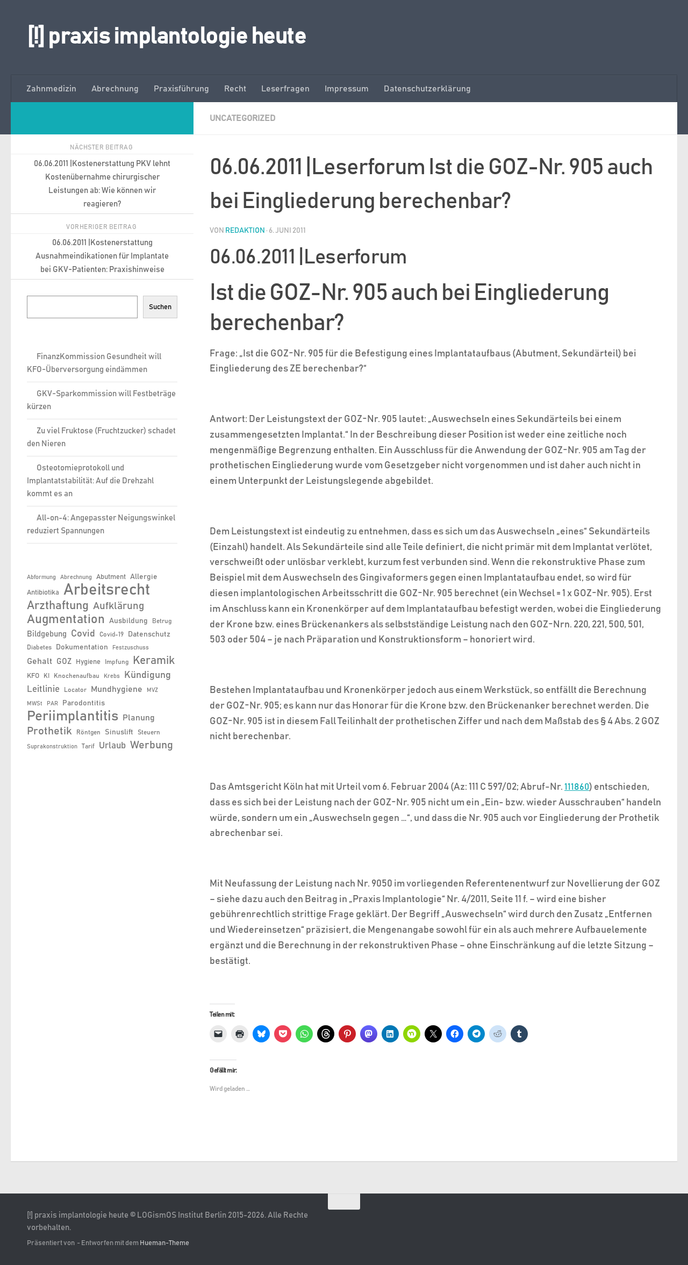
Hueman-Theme (164, 1242)
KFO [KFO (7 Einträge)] (33, 676)
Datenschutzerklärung (427, 88)
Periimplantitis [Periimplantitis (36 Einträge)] (72, 716)
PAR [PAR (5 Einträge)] (52, 703)
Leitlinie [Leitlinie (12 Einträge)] (43, 689)
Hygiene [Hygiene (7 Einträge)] (88, 662)
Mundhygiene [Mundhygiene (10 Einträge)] (116, 689)
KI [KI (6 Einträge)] (46, 676)
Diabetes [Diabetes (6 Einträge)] (39, 647)
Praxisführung (181, 88)
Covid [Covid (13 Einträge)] (83, 634)
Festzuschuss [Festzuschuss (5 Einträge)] (130, 648)
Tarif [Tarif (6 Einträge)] (88, 746)
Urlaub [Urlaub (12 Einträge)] (112, 745)
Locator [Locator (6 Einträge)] (75, 690)
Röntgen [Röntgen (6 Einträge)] (88, 732)
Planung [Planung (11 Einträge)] (139, 717)
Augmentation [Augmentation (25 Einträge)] (66, 619)
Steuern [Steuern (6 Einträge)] (149, 732)
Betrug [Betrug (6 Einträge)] (161, 621)
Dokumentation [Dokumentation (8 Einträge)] (82, 647)
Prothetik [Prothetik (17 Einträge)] (49, 731)
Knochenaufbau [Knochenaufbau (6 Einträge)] (76, 676)
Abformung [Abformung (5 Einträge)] (41, 577)
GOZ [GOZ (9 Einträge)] (63, 661)
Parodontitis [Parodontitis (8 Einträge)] (83, 703)
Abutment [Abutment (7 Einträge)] (111, 577)
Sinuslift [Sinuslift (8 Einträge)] (119, 732)
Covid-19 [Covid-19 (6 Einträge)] (111, 634)
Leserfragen (285, 88)
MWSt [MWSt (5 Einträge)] (34, 703)
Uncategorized (243, 118)
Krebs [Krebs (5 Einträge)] (112, 676)
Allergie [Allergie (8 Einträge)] (143, 577)
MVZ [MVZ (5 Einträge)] (152, 690)
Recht (235, 88)
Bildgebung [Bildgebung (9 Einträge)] (47, 634)
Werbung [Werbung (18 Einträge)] (151, 745)
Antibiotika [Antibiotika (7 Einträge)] (43, 592)
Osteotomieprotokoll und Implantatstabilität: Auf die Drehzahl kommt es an (90, 481)
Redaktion (245, 230)
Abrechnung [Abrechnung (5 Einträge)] (76, 577)
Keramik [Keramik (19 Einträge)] (154, 660)
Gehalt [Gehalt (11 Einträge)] (39, 661)
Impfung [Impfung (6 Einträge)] (116, 662)
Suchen (160, 307)
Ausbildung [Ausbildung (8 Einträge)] (128, 621)
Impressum (347, 88)
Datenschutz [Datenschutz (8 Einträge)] (149, 634)
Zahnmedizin (51, 88)
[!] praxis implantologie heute (166, 37)
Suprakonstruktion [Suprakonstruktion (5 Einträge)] (52, 746)
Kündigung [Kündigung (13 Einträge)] (147, 675)
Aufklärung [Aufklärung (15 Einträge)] (118, 606)
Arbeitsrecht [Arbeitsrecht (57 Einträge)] (106, 590)
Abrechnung (115, 88)
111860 (577, 786)
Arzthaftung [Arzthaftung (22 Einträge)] (58, 605)
